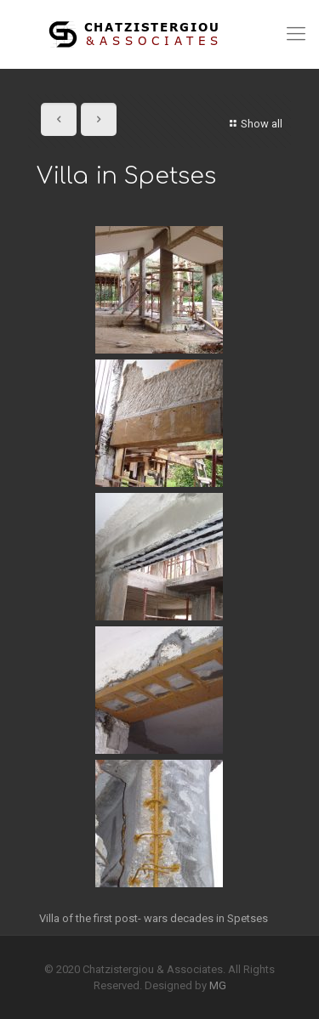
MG (217, 985)
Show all (253, 123)
